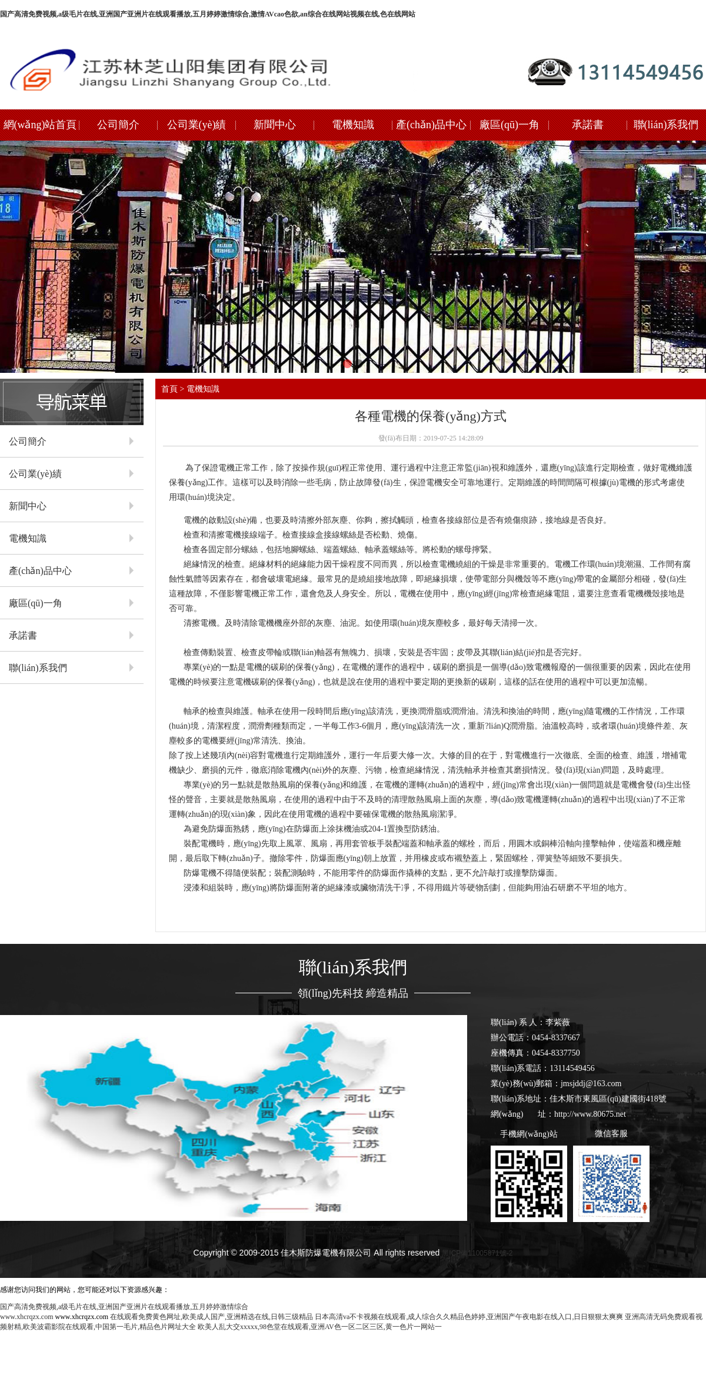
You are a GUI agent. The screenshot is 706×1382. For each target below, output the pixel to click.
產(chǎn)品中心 (431, 125)
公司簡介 (118, 125)
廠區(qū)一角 (509, 125)
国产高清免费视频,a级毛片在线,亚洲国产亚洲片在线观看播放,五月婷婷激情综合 (124, 1307)
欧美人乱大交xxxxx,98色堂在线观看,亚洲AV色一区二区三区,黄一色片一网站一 (320, 1327)
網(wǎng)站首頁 (40, 125)
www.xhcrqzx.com (27, 1317)
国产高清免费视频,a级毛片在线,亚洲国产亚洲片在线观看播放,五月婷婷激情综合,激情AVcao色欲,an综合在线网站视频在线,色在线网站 (207, 14)
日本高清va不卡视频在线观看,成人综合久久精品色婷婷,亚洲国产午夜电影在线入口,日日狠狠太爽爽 (469, 1317)
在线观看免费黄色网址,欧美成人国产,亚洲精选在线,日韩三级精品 (211, 1317)
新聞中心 (275, 125)
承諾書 (588, 125)
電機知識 (353, 125)
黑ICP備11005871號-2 (477, 1253)
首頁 (169, 389)
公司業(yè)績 (197, 125)
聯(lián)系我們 (666, 125)
